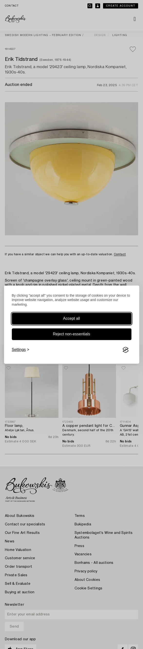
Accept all (71, 319)
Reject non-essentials (71, 334)
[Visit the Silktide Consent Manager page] (125, 350)
